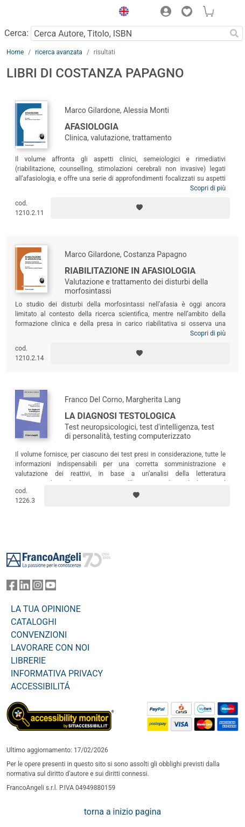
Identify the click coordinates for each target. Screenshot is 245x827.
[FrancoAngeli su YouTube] (50, 587)
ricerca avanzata (58, 52)
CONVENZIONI (39, 635)
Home (15, 52)
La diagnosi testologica (120, 416)
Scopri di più (208, 188)
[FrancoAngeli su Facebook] (11, 587)
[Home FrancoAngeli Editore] (43, 13)
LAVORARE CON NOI (50, 648)
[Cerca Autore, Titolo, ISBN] (128, 33)
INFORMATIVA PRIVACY (57, 673)
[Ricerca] (234, 33)
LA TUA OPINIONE (46, 609)
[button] (121, 13)
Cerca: (16, 33)
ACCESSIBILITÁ (40, 686)
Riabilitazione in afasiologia (130, 271)
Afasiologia (91, 127)
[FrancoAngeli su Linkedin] (24, 587)
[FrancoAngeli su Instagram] (37, 587)
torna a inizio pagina (122, 812)
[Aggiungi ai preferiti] (140, 208)
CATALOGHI (34, 622)
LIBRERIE (28, 660)
